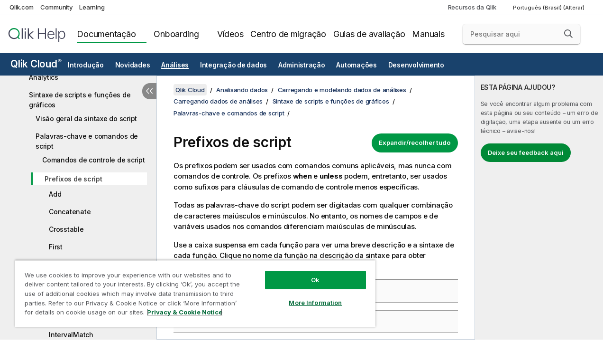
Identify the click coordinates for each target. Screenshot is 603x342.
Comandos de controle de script (93, 160)
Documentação (106, 34)
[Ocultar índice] (149, 91)
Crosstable (66, 229)
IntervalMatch (71, 335)
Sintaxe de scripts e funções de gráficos (79, 100)
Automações (356, 65)
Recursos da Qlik (472, 7)
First (56, 247)
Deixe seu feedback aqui (526, 152)
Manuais (428, 34)
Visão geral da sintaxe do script (86, 118)
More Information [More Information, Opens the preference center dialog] (306, 295)
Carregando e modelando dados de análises (342, 90)
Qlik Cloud (36, 64)
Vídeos (230, 34)
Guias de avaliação (369, 34)
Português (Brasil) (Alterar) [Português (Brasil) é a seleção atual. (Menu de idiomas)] (549, 7)
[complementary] (539, 208)
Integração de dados (233, 65)
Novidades (132, 65)
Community (56, 7)
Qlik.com (21, 7)
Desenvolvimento (416, 65)
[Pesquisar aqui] (521, 34)
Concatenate (70, 212)
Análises (175, 65)
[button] (568, 33)
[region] (190, 290)
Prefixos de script (73, 179)
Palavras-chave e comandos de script (87, 141)
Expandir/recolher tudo (415, 142)
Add (55, 194)
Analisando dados (242, 90)
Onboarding (176, 34)
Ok (306, 272)
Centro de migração (288, 34)
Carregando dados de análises (218, 101)
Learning (91, 7)
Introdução (86, 65)
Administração (301, 65)
